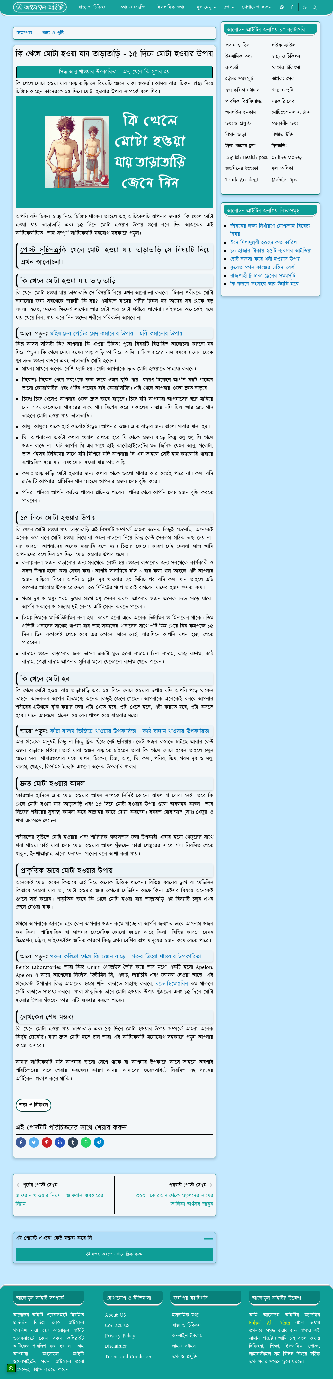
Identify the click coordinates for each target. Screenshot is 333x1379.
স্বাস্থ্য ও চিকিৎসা (33, 1105)
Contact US (117, 1325)
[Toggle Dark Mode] (305, 7)
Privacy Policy (120, 1336)
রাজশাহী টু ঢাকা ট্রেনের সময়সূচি (262, 276)
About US (115, 1315)
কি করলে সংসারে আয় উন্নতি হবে (264, 284)
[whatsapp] (282, 7)
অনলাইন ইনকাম (187, 1336)
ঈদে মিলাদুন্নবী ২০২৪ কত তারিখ (263, 243)
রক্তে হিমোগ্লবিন (172, 984)
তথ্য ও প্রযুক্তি (184, 1356)
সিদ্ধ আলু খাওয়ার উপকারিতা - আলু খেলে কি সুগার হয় (114, 72)
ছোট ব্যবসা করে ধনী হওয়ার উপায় (265, 259)
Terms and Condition (128, 1356)
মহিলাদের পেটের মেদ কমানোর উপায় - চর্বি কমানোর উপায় (116, 333)
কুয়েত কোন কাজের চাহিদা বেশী (263, 267)
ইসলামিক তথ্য (185, 1315)
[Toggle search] (315, 7)
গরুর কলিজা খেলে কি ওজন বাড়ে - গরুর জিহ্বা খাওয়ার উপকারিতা (125, 956)
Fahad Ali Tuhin (269, 1323)
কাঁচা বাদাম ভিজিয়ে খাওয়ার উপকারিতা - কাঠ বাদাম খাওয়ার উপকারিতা (129, 731)
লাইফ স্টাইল (184, 1346)
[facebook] (292, 7)
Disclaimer (116, 1346)
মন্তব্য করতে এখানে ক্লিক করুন (114, 1254)
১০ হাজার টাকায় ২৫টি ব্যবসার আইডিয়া (271, 251)
